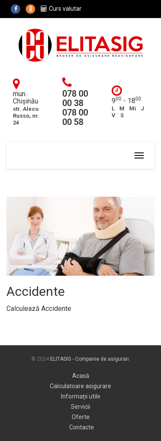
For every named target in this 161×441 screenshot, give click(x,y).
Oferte (81, 417)
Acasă (80, 375)
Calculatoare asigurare (80, 386)
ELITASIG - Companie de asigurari (89, 359)
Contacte (81, 427)
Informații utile (80, 396)
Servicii (80, 406)
